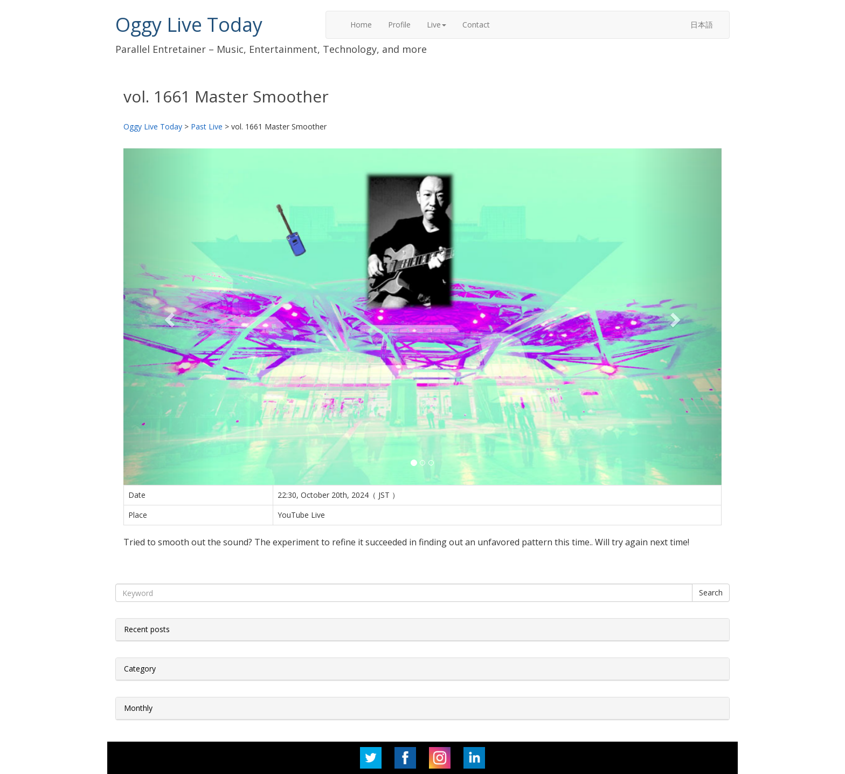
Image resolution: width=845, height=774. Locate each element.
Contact (476, 24)
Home (361, 24)
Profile (399, 24)
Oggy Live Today (188, 24)
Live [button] (436, 24)
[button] (168, 316)
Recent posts (147, 629)
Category (140, 668)
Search (711, 592)
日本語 (701, 24)
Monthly (138, 708)
